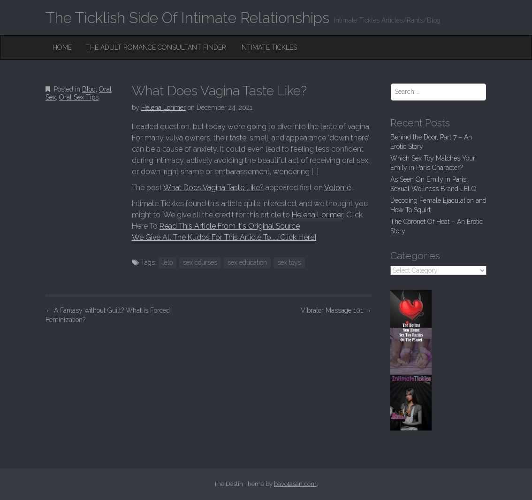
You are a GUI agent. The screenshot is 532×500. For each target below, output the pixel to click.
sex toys (289, 262)
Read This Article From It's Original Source (230, 226)
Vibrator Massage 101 (336, 310)
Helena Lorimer (163, 107)
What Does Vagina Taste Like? (213, 187)
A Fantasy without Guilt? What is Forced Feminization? (108, 315)
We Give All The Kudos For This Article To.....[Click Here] (224, 237)
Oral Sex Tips (79, 97)
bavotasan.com (295, 483)
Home (62, 47)
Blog (89, 89)
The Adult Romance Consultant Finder (156, 47)
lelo (167, 262)
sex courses (200, 262)
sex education (247, 262)
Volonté (337, 187)
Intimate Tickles (268, 47)
